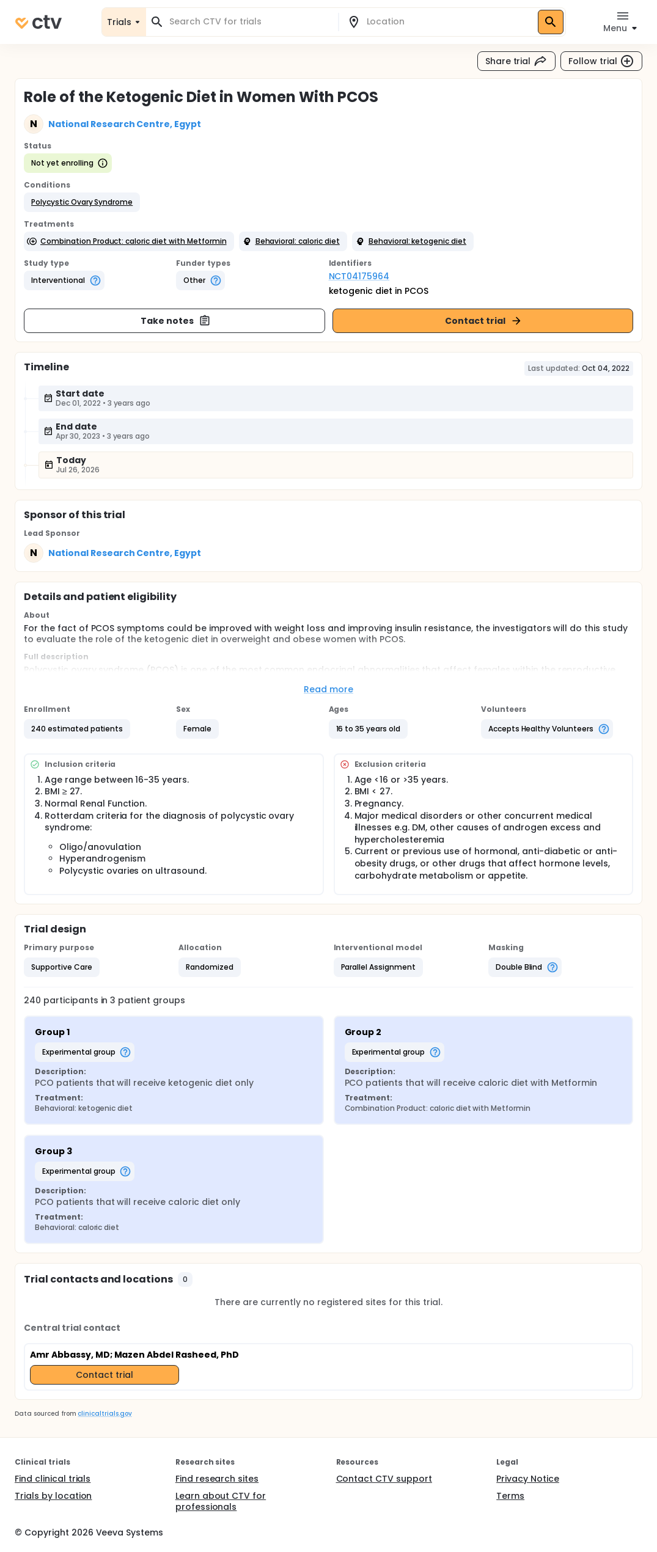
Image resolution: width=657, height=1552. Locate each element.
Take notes (176, 321)
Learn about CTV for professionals (220, 1501)
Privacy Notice (527, 1478)
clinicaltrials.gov (104, 1413)
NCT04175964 (359, 276)
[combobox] (249, 21)
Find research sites (217, 1478)
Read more (328, 689)
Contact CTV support (384, 1478)
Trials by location (53, 1495)
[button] (82, 202)
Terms (510, 1495)
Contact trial (484, 321)
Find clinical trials (52, 1478)
